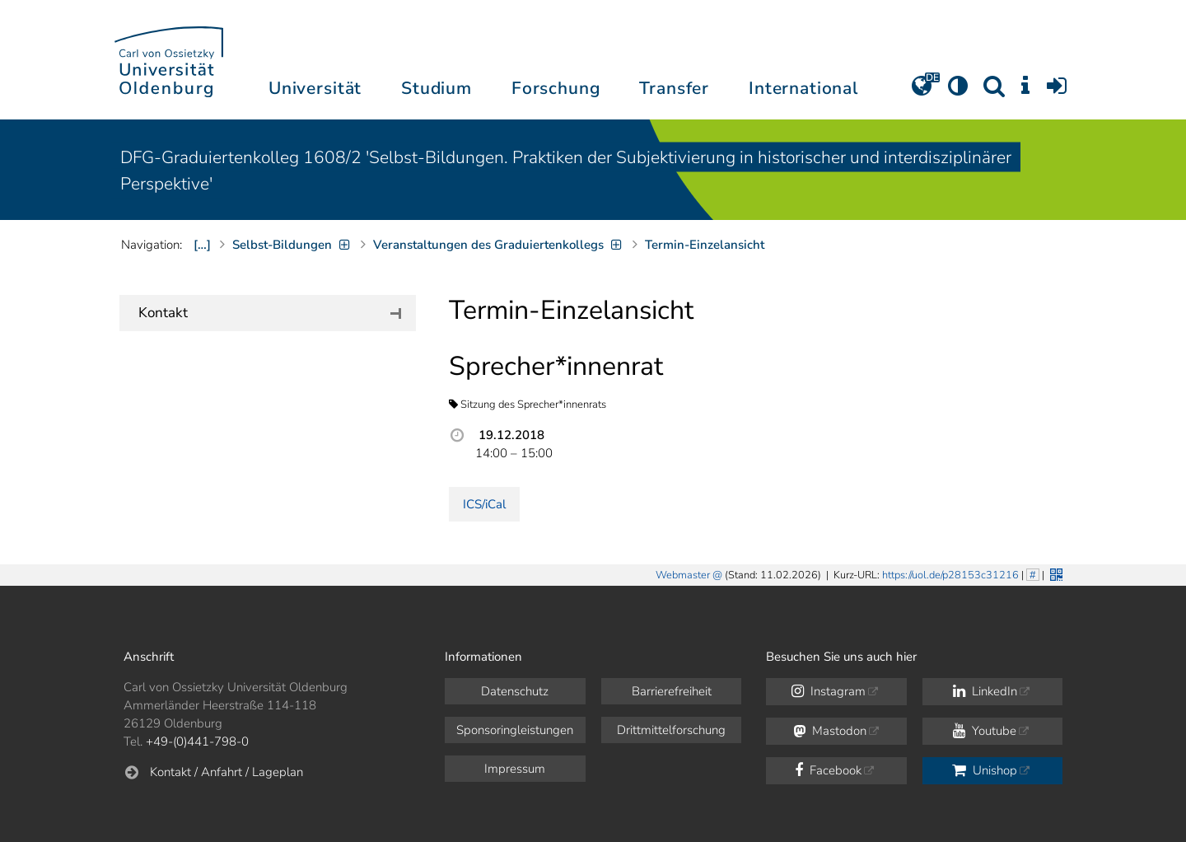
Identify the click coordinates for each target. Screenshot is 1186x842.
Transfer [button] (674, 88)
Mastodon (829, 731)
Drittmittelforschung (671, 730)
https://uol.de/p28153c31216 (950, 575)
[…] (202, 244)
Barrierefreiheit (672, 691)
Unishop (984, 770)
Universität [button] (315, 88)
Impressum (514, 768)
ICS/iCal (484, 504)
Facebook (828, 770)
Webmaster (683, 575)
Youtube (984, 731)
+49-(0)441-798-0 (197, 741)
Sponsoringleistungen (514, 730)
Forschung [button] (555, 88)
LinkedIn (985, 691)
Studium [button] (436, 88)
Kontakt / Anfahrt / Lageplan (226, 772)
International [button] (803, 88)
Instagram (828, 691)
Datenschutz (515, 691)
